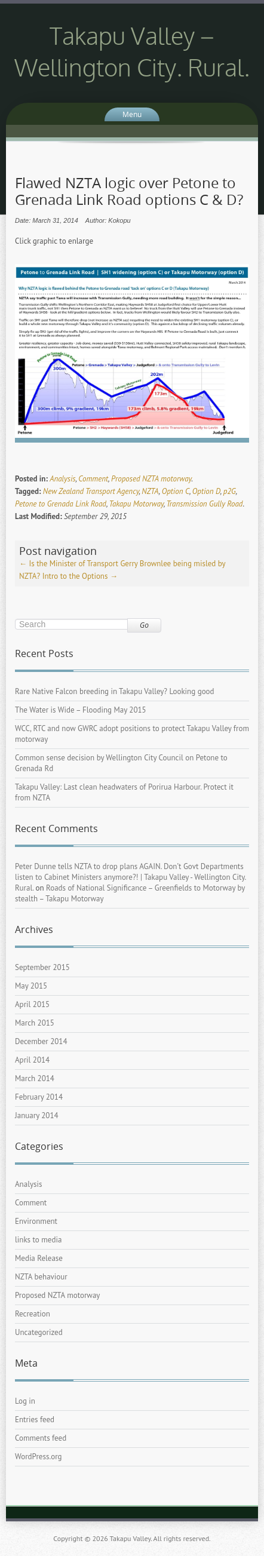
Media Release (39, 1258)
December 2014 (41, 1041)
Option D (206, 491)
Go (144, 625)
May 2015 (31, 986)
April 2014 (32, 1060)
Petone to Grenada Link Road (60, 504)
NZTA (150, 491)
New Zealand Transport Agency (91, 491)
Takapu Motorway (136, 504)
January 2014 (37, 1115)
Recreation (32, 1314)
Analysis (62, 479)
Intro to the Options (80, 576)
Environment (36, 1221)
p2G (229, 491)
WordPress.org (38, 1456)
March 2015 (34, 1023)
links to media (38, 1240)
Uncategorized (39, 1332)
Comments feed (40, 1438)
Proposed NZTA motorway (151, 479)
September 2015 (42, 967)
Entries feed (34, 1419)
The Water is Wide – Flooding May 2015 (80, 710)
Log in (25, 1401)
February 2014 (39, 1097)
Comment (93, 479)
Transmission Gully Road (204, 504)
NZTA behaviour (41, 1277)
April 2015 (32, 1004)
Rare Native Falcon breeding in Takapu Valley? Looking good (114, 691)
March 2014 (34, 1078)
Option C (175, 491)
